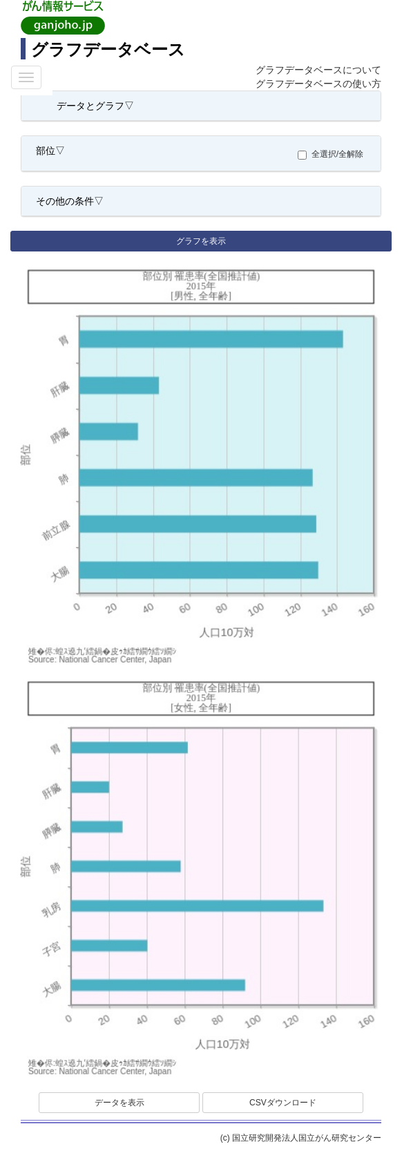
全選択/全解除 (334, 154)
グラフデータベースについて (318, 69)
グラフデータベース (108, 49)
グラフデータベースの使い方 (318, 83)
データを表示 (119, 1102)
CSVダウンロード (282, 1102)
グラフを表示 (201, 241)
